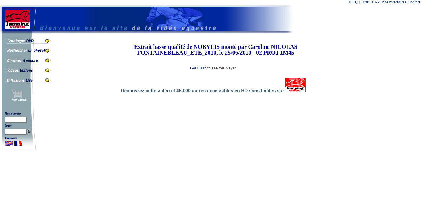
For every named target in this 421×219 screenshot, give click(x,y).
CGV (376, 2)
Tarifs (365, 2)
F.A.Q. (353, 2)
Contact (414, 2)
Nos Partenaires (394, 2)
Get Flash (198, 68)
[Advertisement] (398, 131)
